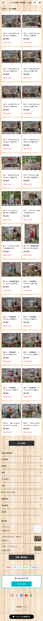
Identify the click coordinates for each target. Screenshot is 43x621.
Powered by (21, 610)
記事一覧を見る (21, 557)
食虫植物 (5, 505)
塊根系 (4, 466)
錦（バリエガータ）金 (8, 492)
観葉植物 (5, 499)
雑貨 (3, 472)
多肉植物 (5, 459)
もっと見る (21, 443)
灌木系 (4, 512)
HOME (4, 9)
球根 (3, 486)
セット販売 (5, 479)
